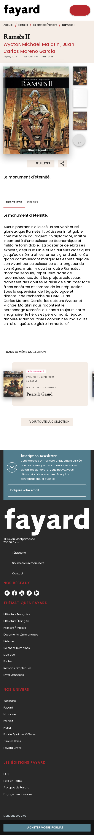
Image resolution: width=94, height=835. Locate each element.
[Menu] (80, 10)
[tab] (14, 203)
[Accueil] (21, 10)
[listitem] (7, 593)
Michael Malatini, (42, 44)
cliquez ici (48, 479)
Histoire (23, 25)
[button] (38, 57)
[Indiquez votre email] (41, 491)
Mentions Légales (14, 815)
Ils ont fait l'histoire (45, 25)
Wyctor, (12, 44)
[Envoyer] (82, 490)
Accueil (8, 25)
